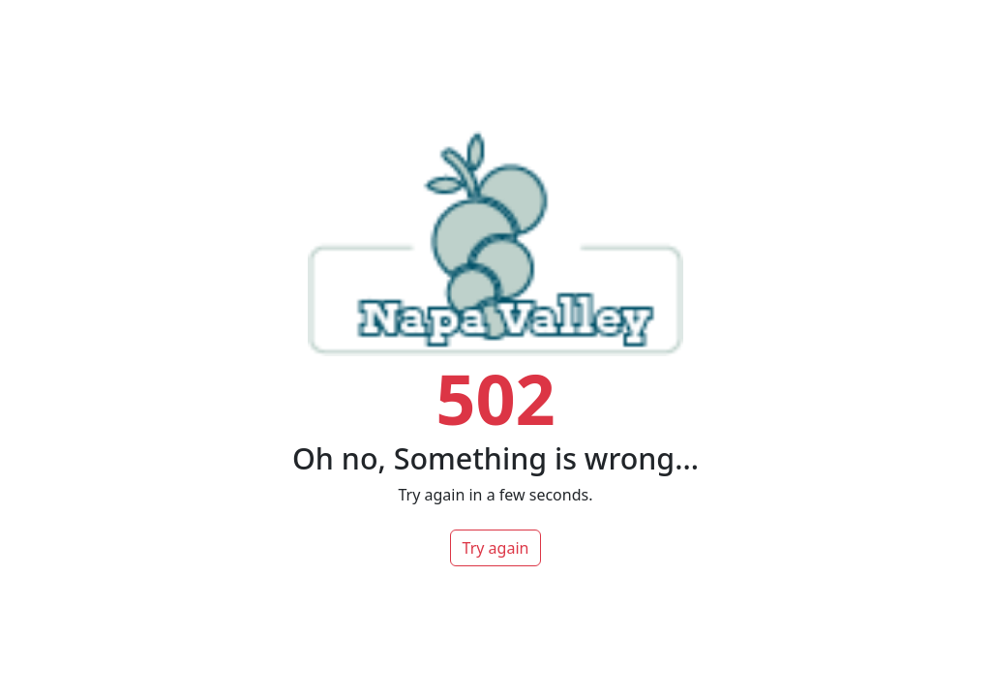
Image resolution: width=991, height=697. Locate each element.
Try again (496, 548)
